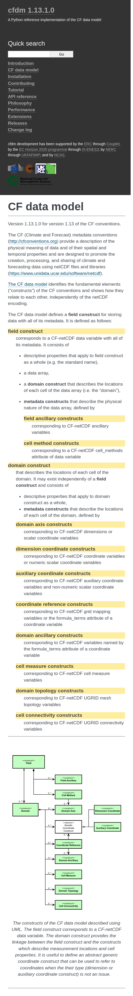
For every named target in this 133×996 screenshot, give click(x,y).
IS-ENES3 (90, 149)
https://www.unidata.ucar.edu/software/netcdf (55, 273)
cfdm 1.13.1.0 (31, 10)
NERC (111, 149)
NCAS (59, 155)
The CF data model (27, 284)
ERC (88, 144)
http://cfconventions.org (33, 241)
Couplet (113, 144)
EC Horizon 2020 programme (43, 149)
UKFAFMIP (30, 155)
